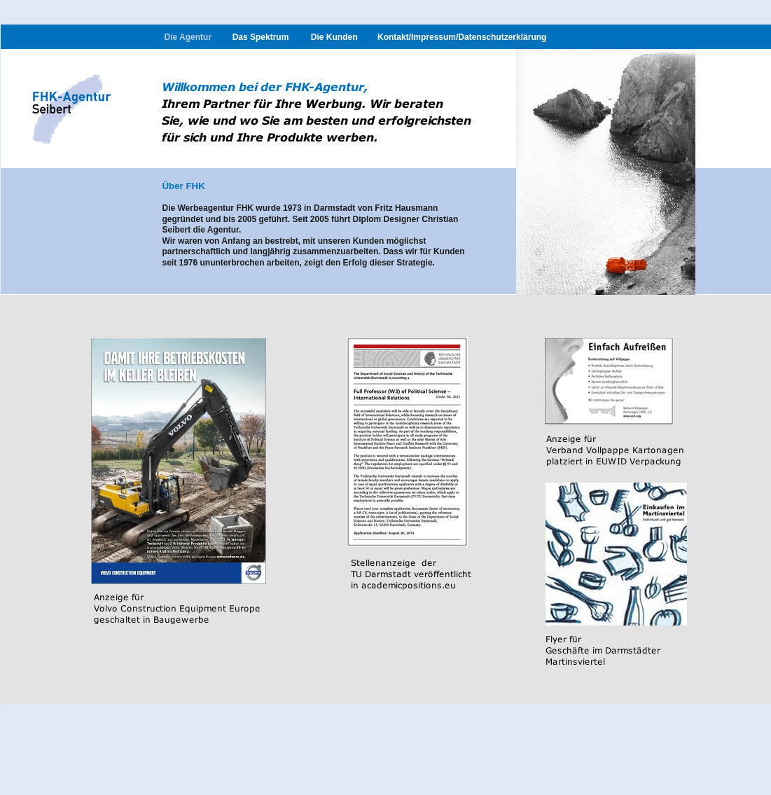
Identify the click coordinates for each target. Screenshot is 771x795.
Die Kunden (334, 37)
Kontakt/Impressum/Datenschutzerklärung (461, 37)
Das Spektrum (260, 37)
